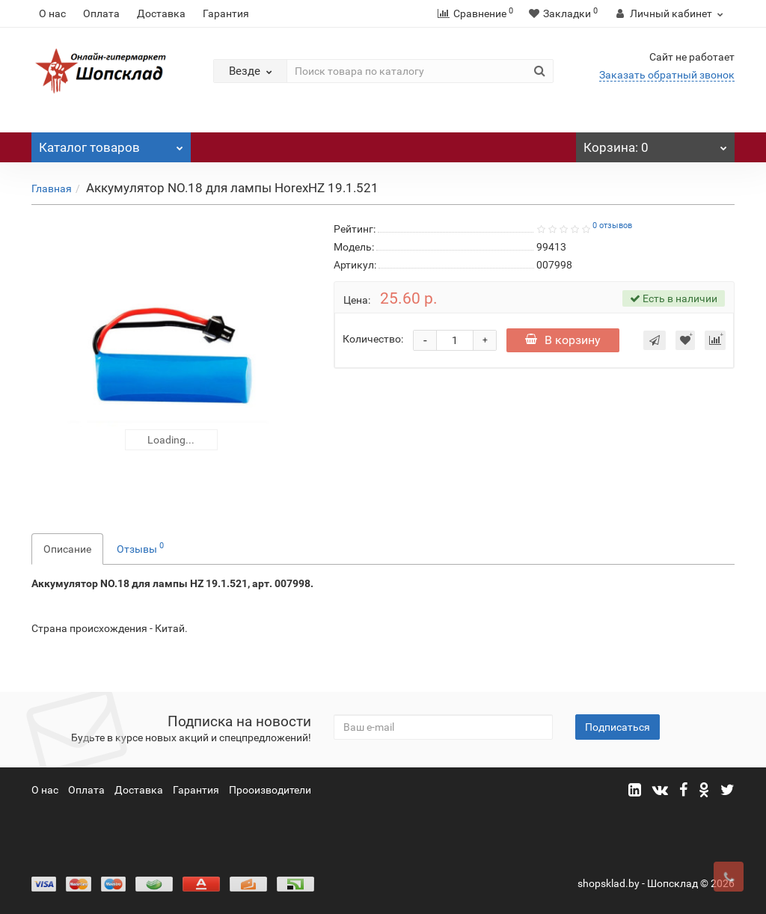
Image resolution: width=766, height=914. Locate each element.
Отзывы (140, 547)
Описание (67, 549)
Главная (51, 188)
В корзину (563, 340)
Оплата (101, 13)
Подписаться (617, 727)
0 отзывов (612, 225)
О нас (52, 13)
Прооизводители (270, 790)
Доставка (161, 13)
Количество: (373, 339)
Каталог (111, 143)
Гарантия (226, 13)
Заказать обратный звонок (667, 75)
